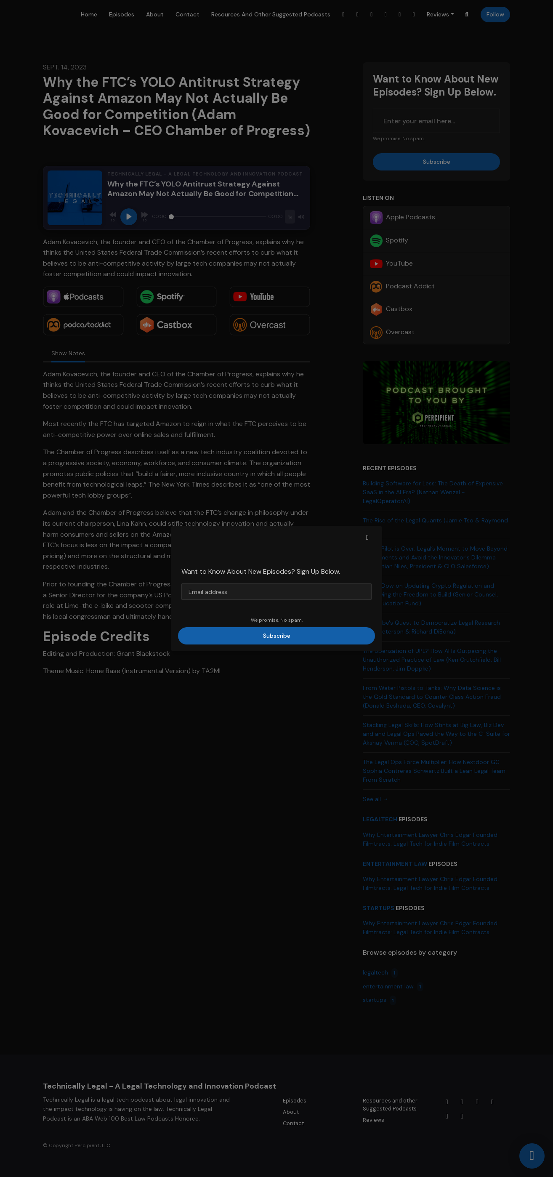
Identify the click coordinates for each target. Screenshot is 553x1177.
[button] (367, 538)
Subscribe (276, 635)
